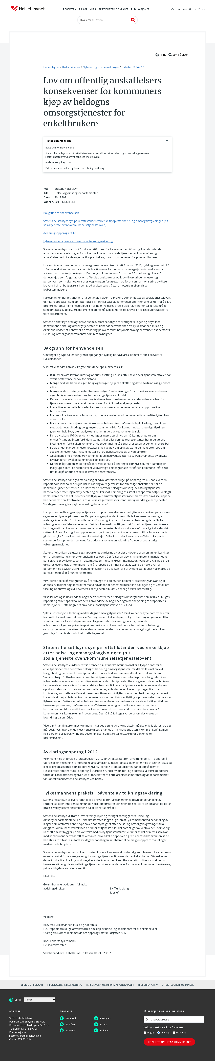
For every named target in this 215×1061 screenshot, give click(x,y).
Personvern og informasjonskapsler (110, 984)
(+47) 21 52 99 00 (27, 1028)
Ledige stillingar (32, 984)
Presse (202, 9)
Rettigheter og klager (113, 9)
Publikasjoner (140, 9)
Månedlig (179, 1032)
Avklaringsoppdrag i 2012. (59, 162)
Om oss (175, 9)
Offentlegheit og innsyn (178, 984)
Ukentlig (163, 1032)
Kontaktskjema (17, 1032)
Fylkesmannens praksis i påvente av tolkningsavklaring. (75, 168)
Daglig (149, 1032)
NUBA (93, 9)
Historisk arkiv (148, 984)
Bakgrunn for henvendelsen (60, 147)
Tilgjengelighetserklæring (64, 984)
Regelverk (69, 9)
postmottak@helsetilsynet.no (25, 1035)
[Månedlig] (174, 1032)
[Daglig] (145, 1032)
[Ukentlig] (158, 1032)
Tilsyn (83, 9)
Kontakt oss (189, 9)
